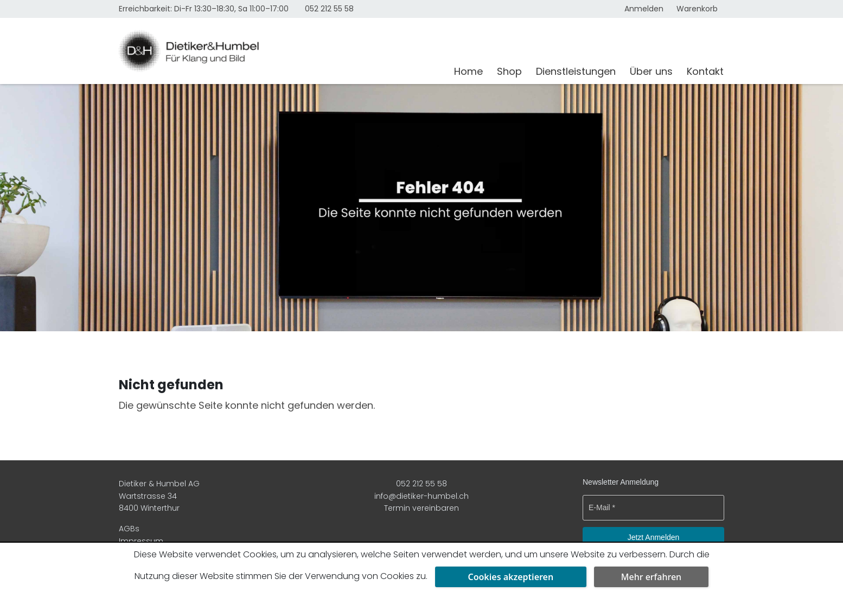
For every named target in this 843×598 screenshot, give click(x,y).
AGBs (129, 528)
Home (468, 71)
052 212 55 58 (329, 8)
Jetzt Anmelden (654, 537)
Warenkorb (697, 8)
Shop (509, 71)
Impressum (141, 541)
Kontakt (705, 71)
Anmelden (643, 8)
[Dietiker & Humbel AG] (279, 51)
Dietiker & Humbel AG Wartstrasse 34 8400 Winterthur (159, 495)
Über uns (651, 71)
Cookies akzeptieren (510, 577)
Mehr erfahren (651, 577)
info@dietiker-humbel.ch (421, 496)
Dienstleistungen (576, 71)
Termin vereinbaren (421, 508)
